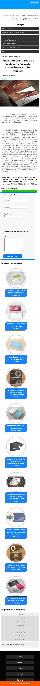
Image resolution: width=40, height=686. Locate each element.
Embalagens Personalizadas (13, 32)
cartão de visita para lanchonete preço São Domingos (16, 568)
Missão (19, 668)
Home (20, 657)
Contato (20, 680)
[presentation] (17, 224)
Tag (3, 51)
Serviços (20, 25)
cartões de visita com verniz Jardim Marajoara (16, 428)
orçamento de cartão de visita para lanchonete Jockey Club (16, 394)
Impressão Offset (9, 44)
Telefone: (13, 215)
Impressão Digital (9, 40)
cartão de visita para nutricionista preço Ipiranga (16, 293)
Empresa (20, 662)
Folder (5, 36)
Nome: (16, 200)
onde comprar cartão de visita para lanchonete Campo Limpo (16, 498)
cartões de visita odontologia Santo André (16, 359)
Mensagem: (16, 243)
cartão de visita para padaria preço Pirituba (16, 326)
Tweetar (4, 79)
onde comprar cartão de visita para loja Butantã (16, 601)
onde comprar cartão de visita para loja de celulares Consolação (16, 533)
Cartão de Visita (8, 29)
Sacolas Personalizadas (11, 47)
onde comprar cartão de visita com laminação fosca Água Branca (16, 462)
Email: (15, 207)
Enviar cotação (12, 256)
